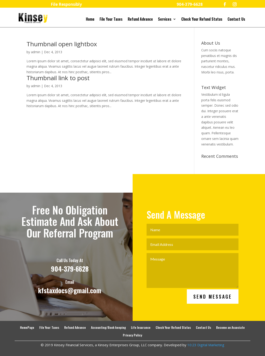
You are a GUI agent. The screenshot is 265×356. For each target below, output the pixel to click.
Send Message (212, 308)
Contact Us (236, 19)
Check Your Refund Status (201, 19)
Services (164, 19)
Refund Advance (140, 19)
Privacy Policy (132, 335)
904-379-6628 (70, 280)
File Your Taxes (111, 19)
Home (90, 19)
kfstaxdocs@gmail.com (69, 302)
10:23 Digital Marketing (205, 345)
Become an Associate (230, 328)
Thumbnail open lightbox (62, 44)
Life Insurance (141, 328)
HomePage (27, 328)
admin (35, 52)
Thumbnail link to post (58, 78)
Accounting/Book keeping (108, 328)
